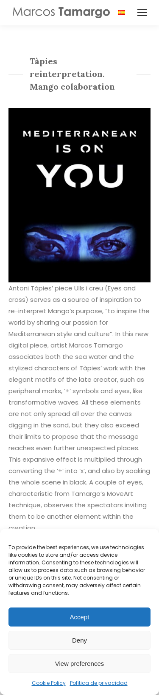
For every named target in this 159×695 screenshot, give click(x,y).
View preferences (79, 663)
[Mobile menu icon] (142, 12)
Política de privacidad (99, 683)
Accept (79, 617)
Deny (79, 640)
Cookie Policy (49, 683)
